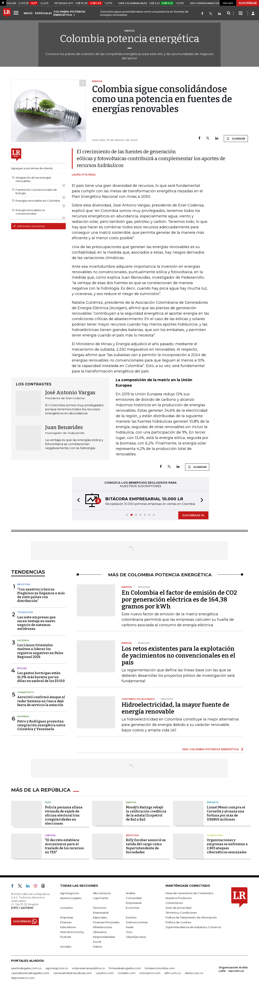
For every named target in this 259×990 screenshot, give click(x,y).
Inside (130, 927)
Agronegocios (69, 893)
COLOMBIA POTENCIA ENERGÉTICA (69, 13)
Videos (97, 946)
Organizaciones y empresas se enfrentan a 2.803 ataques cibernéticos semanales (227, 846)
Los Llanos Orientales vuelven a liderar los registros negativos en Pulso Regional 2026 (40, 651)
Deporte (213, 802)
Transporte (25, 692)
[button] (77, 500)
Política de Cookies (178, 922)
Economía (132, 907)
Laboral (50, 835)
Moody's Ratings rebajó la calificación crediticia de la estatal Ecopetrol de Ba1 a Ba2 (146, 813)
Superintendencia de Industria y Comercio (193, 927)
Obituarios (100, 932)
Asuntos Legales (70, 898)
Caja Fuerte (100, 898)
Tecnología (25, 612)
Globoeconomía (137, 922)
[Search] (228, 13)
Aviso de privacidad (178, 907)
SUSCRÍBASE (248, 3)
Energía (131, 802)
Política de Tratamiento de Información (191, 917)
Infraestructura (102, 927)
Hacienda (23, 640)
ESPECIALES (44, 13)
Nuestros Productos (179, 898)
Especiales (100, 917)
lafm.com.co (173, 973)
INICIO (28, 13)
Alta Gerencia (102, 893)
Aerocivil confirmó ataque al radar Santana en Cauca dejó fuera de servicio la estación (41, 701)
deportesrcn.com (22, 977)
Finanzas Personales (106, 922)
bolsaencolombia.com (160, 968)
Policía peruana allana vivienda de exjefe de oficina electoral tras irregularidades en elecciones (64, 815)
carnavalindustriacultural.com (72, 973)
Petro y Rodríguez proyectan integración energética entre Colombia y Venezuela (41, 725)
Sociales (65, 946)
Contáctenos (174, 902)
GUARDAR (235, 138)
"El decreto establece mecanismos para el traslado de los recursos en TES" (64, 846)
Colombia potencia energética (129, 39)
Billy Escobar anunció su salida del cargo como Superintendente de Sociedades (146, 846)
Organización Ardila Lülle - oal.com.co (233, 969)
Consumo (66, 907)
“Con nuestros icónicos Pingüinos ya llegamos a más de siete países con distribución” (41, 595)
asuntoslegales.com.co (26, 968)
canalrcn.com (105, 973)
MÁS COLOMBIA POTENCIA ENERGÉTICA (210, 749)
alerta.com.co (194, 973)
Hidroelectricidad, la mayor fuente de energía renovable (175, 708)
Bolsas (22, 668)
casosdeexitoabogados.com (30, 973)
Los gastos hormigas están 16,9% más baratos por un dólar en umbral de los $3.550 (41, 677)
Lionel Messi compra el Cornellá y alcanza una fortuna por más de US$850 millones (226, 813)
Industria (23, 584)
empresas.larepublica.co (88, 968)
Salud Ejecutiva (136, 936)
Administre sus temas (29, 226)
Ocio (129, 932)
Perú (48, 802)
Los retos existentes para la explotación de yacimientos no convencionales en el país (178, 655)
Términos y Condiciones (181, 912)
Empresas (66, 917)
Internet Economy (72, 932)
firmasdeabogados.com (125, 968)
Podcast (65, 936)
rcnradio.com (126, 973)
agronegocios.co (57, 968)
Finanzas (65, 922)
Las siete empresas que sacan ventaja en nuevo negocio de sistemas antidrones (36, 623)
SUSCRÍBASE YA (193, 515)
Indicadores (68, 927)
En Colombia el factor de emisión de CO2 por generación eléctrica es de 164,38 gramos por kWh (179, 599)
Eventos (131, 917)
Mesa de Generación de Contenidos (189, 893)
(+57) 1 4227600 (22, 907)
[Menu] (16, 12)
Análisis (130, 893)
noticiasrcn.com (149, 973)
